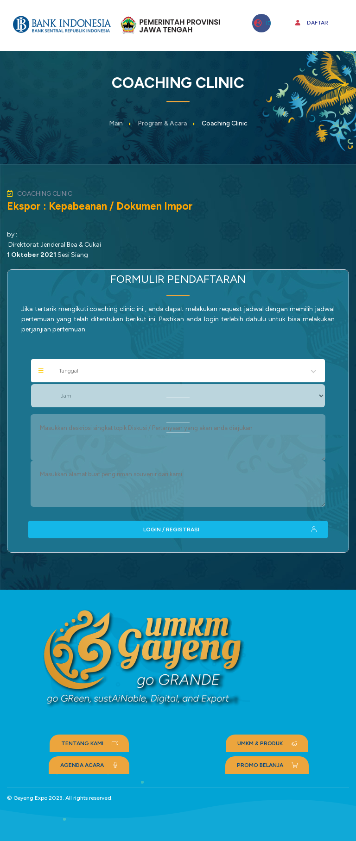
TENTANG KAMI (90, 743)
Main (116, 123)
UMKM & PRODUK (268, 743)
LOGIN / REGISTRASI (231, 529)
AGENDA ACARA (90, 765)
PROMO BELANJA (268, 765)
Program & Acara (162, 123)
